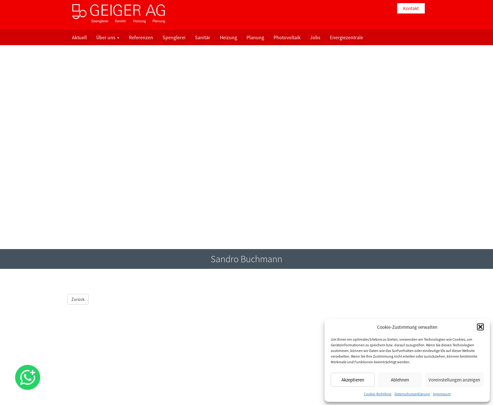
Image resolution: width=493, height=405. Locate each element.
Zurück (78, 299)
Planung (255, 37)
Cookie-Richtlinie (377, 394)
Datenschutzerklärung (412, 394)
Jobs (315, 37)
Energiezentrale (346, 37)
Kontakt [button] (411, 8)
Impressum (442, 394)
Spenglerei (174, 37)
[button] (480, 327)
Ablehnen (400, 380)
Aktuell (79, 37)
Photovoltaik (287, 37)
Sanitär (202, 37)
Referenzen (141, 37)
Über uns (107, 37)
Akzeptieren (352, 380)
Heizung (228, 37)
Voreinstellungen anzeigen (454, 380)
